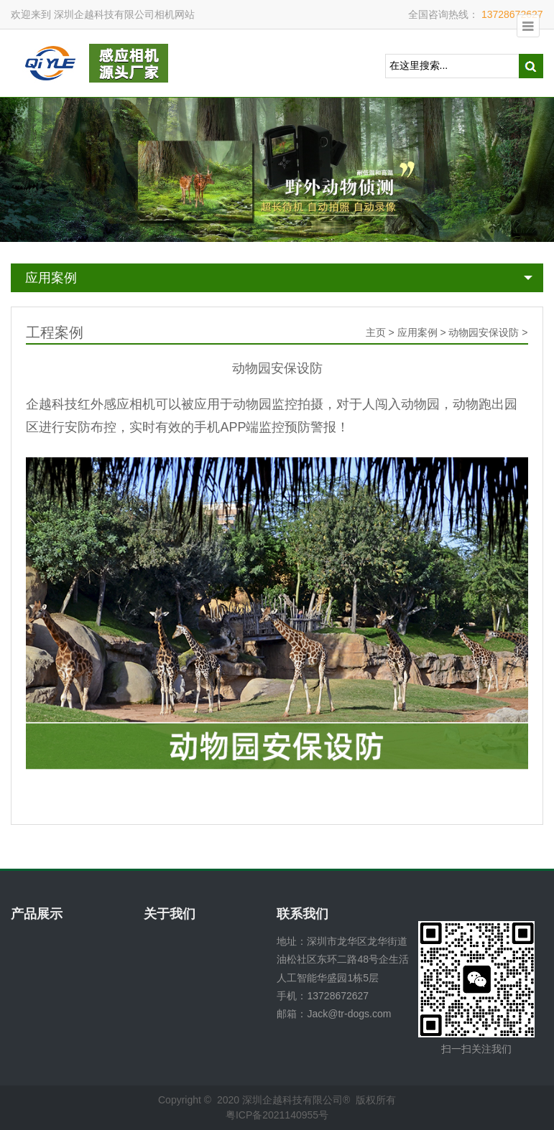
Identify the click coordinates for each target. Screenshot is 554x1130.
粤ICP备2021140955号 (277, 1115)
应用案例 (51, 278)
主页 (376, 332)
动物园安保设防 (483, 332)
